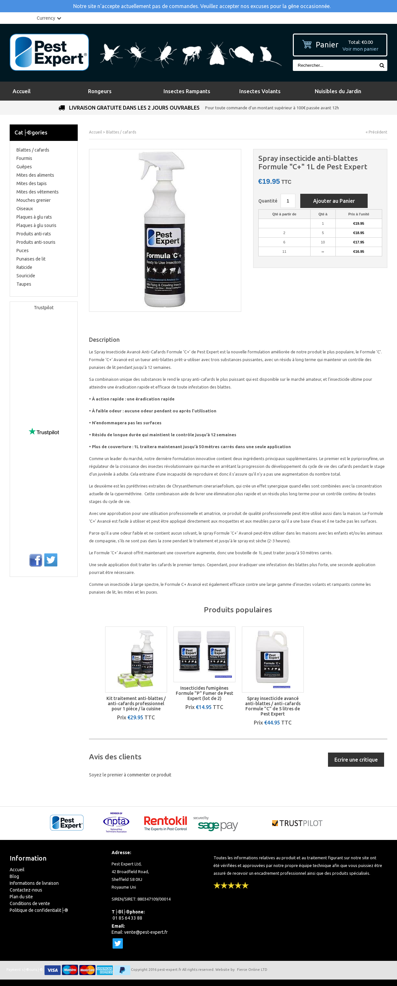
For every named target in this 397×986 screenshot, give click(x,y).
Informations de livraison (34, 883)
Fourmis (24, 158)
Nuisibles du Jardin (338, 91)
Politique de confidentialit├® (39, 910)
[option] (136, 673)
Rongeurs (100, 91)
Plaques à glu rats (34, 217)
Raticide (24, 267)
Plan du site (21, 896)
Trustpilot (44, 307)
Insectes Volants (260, 91)
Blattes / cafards (32, 150)
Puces (22, 250)
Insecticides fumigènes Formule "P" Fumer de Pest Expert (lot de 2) (204, 693)
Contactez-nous (26, 889)
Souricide (25, 275)
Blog (14, 876)
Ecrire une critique (356, 760)
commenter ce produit (149, 774)
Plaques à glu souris (36, 225)
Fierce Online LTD (252, 969)
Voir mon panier (360, 49)
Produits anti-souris (35, 242)
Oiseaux (24, 208)
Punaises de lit (30, 258)
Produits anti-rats (33, 233)
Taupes (23, 284)
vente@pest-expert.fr (146, 932)
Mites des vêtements (37, 191)
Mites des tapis (31, 183)
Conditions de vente (30, 903)
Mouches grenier (33, 200)
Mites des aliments (35, 175)
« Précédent (376, 132)
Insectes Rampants (187, 91)
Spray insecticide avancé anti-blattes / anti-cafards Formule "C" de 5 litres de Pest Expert (273, 706)
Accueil (22, 91)
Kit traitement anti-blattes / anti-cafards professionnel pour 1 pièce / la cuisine (136, 703)
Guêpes (24, 166)
